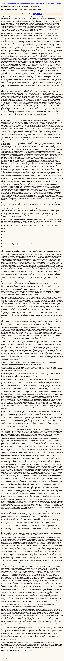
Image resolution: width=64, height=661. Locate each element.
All (41, 14)
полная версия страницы (8, 658)
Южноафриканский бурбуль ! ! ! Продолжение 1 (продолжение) (35, 3)
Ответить (58, 3)
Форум (3, 3)
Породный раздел (11, 3)
